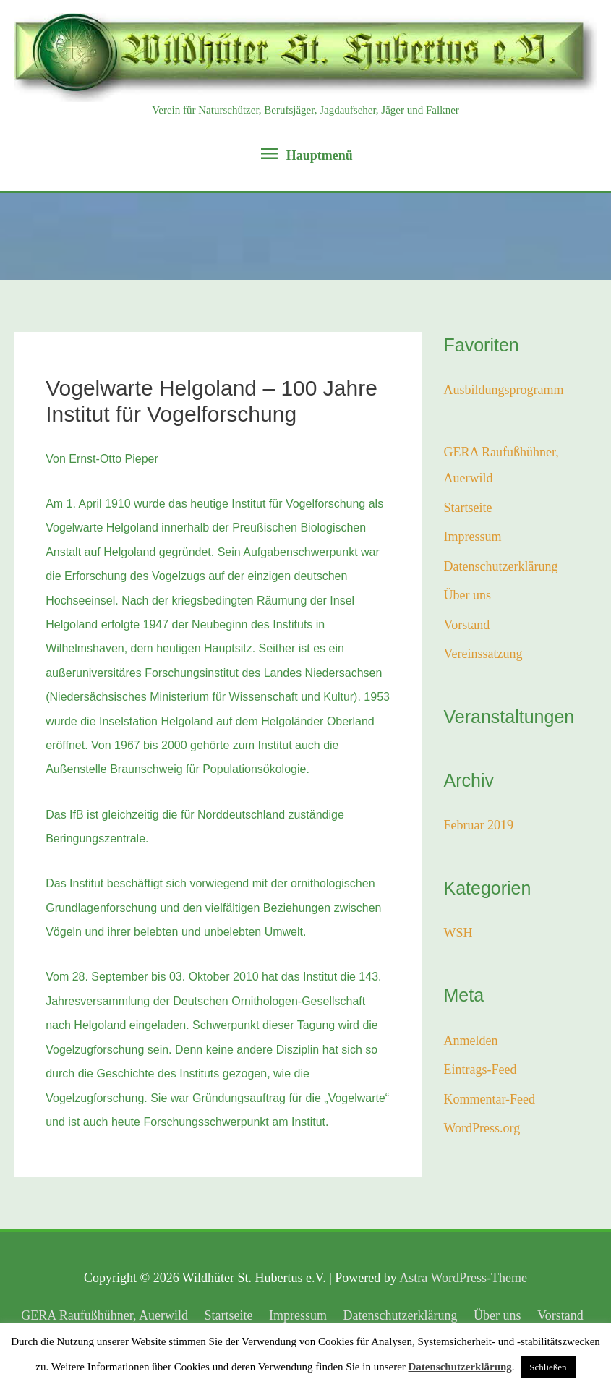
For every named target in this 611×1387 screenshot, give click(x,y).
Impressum (473, 536)
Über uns (468, 595)
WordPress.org (482, 1128)
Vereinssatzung (483, 653)
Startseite (468, 507)
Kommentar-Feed (490, 1099)
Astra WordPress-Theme (463, 1278)
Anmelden (471, 1040)
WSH (458, 933)
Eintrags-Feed (480, 1069)
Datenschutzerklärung (501, 566)
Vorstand (467, 625)
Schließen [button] (547, 1367)
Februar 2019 (478, 825)
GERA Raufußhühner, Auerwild (104, 1315)
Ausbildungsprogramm (504, 390)
